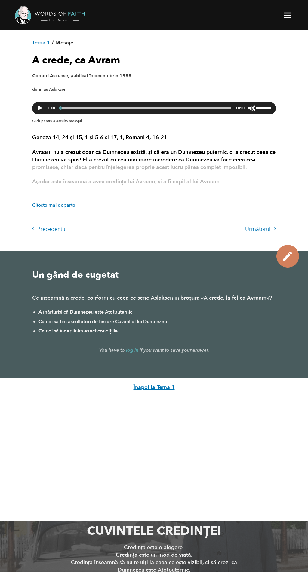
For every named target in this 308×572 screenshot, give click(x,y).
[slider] (146, 108)
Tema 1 (41, 43)
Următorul (260, 229)
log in (132, 350)
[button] (288, 15)
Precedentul (49, 229)
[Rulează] (40, 108)
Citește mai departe (53, 205)
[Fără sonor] (251, 108)
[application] (154, 108)
